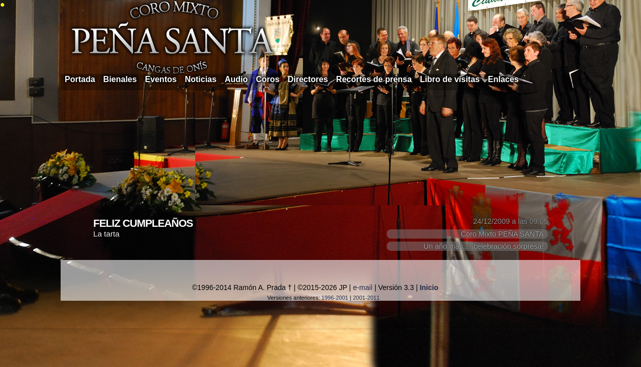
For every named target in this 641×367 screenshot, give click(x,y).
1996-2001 (335, 298)
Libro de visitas (449, 79)
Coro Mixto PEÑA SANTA (502, 234)
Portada (80, 79)
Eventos (160, 79)
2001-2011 (366, 298)
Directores (307, 79)
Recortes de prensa (374, 79)
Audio (236, 79)
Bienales (120, 79)
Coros (267, 79)
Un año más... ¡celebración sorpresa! (483, 246)
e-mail (362, 287)
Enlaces (503, 79)
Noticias (201, 79)
